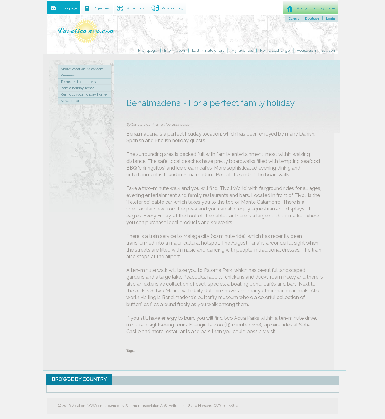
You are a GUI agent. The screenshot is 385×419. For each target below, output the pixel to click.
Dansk (294, 18)
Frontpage (147, 50)
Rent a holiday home (77, 88)
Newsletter (70, 101)
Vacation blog (172, 8)
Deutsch (312, 18)
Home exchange (275, 50)
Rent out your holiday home (84, 94)
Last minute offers (208, 50)
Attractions (136, 8)
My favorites (242, 50)
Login (330, 18)
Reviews (68, 75)
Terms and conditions (78, 81)
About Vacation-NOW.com (82, 69)
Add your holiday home (316, 8)
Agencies (102, 8)
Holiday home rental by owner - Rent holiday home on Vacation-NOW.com (86, 31)
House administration (316, 50)
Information (174, 50)
